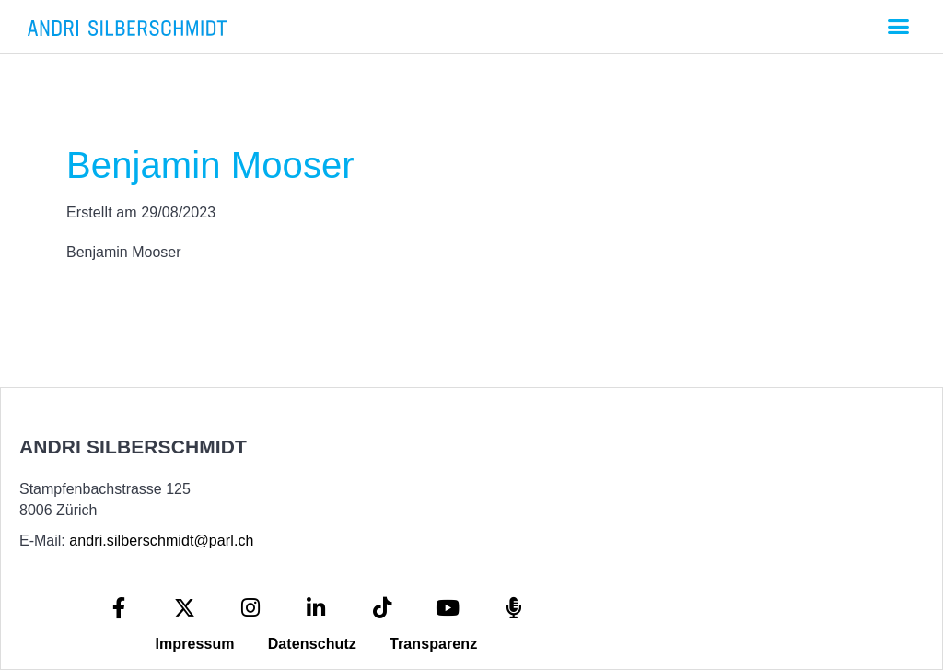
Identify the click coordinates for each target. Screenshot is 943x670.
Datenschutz (312, 644)
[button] (897, 26)
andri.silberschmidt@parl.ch (161, 540)
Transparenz (433, 644)
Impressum (194, 644)
